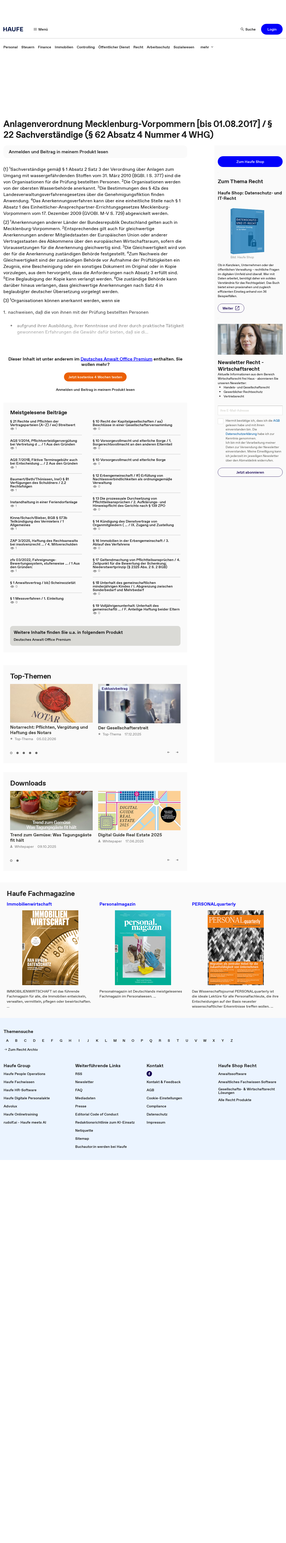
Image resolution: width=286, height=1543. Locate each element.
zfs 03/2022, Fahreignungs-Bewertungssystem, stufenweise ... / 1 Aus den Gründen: (45, 563)
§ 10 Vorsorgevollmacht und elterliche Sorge (129, 459)
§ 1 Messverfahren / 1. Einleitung (37, 598)
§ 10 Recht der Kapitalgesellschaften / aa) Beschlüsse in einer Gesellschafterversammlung (132, 423)
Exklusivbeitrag (115, 688)
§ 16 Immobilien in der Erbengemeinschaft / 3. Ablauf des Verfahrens (131, 542)
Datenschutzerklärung (241, 434)
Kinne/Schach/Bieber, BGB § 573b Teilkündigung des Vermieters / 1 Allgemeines (38, 521)
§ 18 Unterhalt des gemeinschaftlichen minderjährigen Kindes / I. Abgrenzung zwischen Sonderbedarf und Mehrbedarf (133, 586)
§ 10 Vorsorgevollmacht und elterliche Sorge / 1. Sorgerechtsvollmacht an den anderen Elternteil (132, 442)
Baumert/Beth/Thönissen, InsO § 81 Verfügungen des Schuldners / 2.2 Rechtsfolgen (39, 482)
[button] (41, 29)
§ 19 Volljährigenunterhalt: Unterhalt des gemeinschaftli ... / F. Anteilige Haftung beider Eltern (136, 607)
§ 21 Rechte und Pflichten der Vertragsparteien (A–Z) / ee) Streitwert (42, 423)
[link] (10, 47)
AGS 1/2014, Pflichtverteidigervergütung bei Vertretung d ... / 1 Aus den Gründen (43, 442)
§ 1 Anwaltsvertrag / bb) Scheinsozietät (42, 582)
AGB (276, 421)
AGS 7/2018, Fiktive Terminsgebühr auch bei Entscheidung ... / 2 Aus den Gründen (44, 461)
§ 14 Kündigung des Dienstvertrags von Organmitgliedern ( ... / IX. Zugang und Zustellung (133, 523)
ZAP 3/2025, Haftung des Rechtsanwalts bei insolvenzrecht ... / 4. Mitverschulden (44, 542)
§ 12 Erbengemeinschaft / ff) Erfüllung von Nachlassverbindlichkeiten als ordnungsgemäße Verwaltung (132, 479)
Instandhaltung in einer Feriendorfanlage (43, 502)
